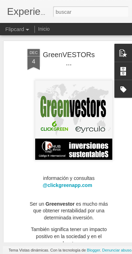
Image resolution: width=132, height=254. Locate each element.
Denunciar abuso (116, 250)
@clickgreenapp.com (68, 157)
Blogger (93, 250)
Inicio (44, 29)
